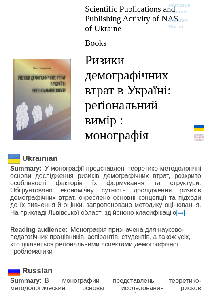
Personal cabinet (179, 8)
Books (95, 42)
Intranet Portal (178, 23)
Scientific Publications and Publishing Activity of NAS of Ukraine (131, 18)
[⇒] (180, 212)
